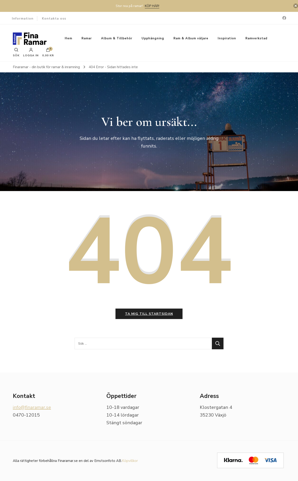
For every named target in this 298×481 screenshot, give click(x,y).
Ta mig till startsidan (149, 314)
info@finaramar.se (32, 407)
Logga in (31, 52)
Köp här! (152, 6)
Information (23, 18)
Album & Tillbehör (116, 38)
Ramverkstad (256, 38)
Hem (68, 38)
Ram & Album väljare (190, 38)
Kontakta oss (54, 18)
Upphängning (153, 38)
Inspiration (227, 38)
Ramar (86, 38)
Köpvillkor (130, 460)
